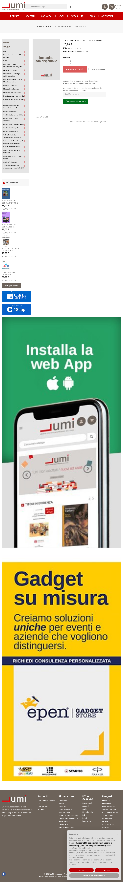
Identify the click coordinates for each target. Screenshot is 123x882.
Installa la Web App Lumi (68, 815)
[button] (118, 834)
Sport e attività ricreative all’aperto (11, 151)
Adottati (30, 16)
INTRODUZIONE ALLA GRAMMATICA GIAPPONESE (10, 250)
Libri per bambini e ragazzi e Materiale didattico (13, 81)
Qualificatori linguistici (10, 131)
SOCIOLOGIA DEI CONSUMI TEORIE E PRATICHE (10, 203)
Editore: (67, 48)
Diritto (5, 61)
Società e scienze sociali (11, 147)
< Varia (6, 42)
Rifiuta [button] (81, 870)
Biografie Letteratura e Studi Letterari (13, 56)
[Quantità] (66, 62)
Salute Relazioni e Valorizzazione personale (12, 136)
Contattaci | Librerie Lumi (68, 818)
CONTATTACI (107, 16)
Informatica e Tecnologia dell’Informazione (11, 75)
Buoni (84, 818)
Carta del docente (65, 809)
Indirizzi (85, 815)
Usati (61, 16)
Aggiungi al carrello (9, 209)
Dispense (14, 16)
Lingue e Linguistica (10, 85)
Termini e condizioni (66, 827)
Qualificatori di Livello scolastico (10, 120)
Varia (6, 46)
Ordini (84, 809)
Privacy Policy (64, 821)
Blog (92, 16)
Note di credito (87, 812)
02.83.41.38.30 (108, 824)
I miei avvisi (86, 821)
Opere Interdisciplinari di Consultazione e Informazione (13, 107)
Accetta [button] (107, 870)
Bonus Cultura (64, 812)
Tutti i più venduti (11, 286)
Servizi (61, 803)
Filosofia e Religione (10, 70)
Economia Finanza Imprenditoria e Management (13, 65)
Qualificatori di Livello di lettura (14, 115)
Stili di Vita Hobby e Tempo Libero (12, 157)
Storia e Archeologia (10, 162)
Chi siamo (63, 800)
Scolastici (46, 16)
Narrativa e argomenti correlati (13, 96)
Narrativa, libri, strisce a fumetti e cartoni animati (14, 101)
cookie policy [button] (86, 848)
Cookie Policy (64, 824)
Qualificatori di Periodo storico (13, 124)
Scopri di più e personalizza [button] (94, 875)
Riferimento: (69, 51)
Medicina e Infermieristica (12, 92)
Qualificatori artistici (10, 111)
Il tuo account (87, 797)
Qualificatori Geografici (11, 128)
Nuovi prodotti (43, 806)
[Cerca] (49, 6)
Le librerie (62, 806)
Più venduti (42, 809)
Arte (4, 51)
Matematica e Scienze (11, 89)
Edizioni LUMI (77, 16)
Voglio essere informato (76, 101)
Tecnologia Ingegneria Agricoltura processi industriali (13, 167)
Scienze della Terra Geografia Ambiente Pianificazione (13, 142)
